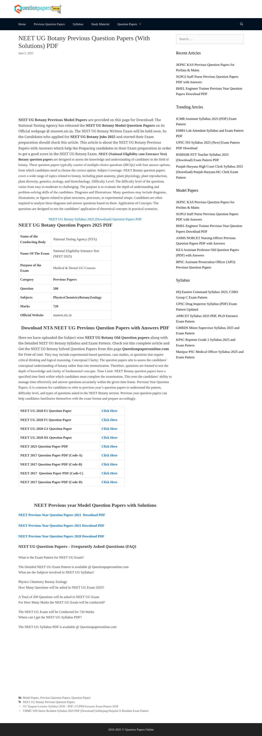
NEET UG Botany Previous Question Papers (49, 702)
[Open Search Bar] (242, 24)
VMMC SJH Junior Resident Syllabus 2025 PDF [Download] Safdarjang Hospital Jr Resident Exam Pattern (85, 710)
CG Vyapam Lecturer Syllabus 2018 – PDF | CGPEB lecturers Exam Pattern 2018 (70, 706)
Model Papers (31, 697)
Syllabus (78, 24)
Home (22, 24)
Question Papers (131, 24)
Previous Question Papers (49, 24)
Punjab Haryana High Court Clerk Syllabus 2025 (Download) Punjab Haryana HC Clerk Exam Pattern (209, 172)
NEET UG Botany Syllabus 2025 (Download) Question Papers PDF (95, 219)
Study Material (100, 24)
